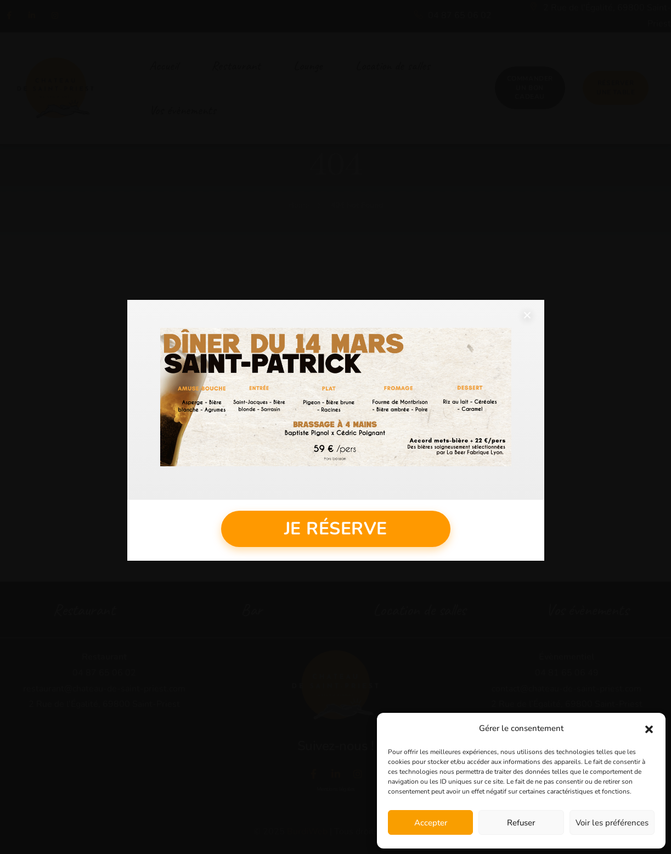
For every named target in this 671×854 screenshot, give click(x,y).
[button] (649, 728)
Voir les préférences (612, 822)
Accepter (430, 822)
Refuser (521, 822)
